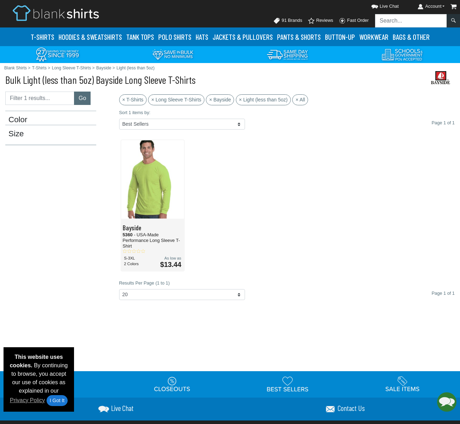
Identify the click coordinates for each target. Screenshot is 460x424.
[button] (378, 5)
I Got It (57, 400)
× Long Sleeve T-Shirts (176, 99)
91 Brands (287, 20)
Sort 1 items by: (135, 112)
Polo (174, 36)
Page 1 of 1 (443, 293)
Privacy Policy (27, 400)
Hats (202, 36)
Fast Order (354, 20)
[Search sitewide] (411, 20)
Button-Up (340, 36)
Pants (299, 36)
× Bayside (220, 99)
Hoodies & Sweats (90, 36)
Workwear (373, 36)
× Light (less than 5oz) (263, 99)
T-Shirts (42, 36)
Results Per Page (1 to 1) (144, 283)
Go (82, 98)
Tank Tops (140, 36)
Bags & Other (411, 36)
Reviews (320, 20)
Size (16, 134)
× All (300, 99)
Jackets (243, 36)
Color (17, 120)
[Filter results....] (39, 98)
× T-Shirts (132, 99)
